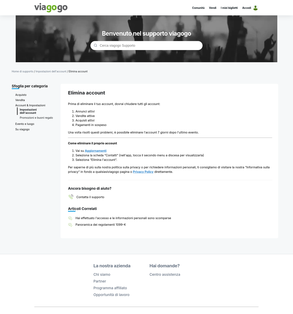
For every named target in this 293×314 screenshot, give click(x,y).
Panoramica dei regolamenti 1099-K (100, 224)
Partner (99, 281)
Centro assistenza (164, 274)
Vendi (212, 7)
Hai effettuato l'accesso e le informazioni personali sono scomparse (123, 218)
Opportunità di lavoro (111, 294)
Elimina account (78, 71)
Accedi (246, 7)
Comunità (198, 7)
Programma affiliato (110, 288)
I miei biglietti (229, 7)
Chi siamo (101, 274)
